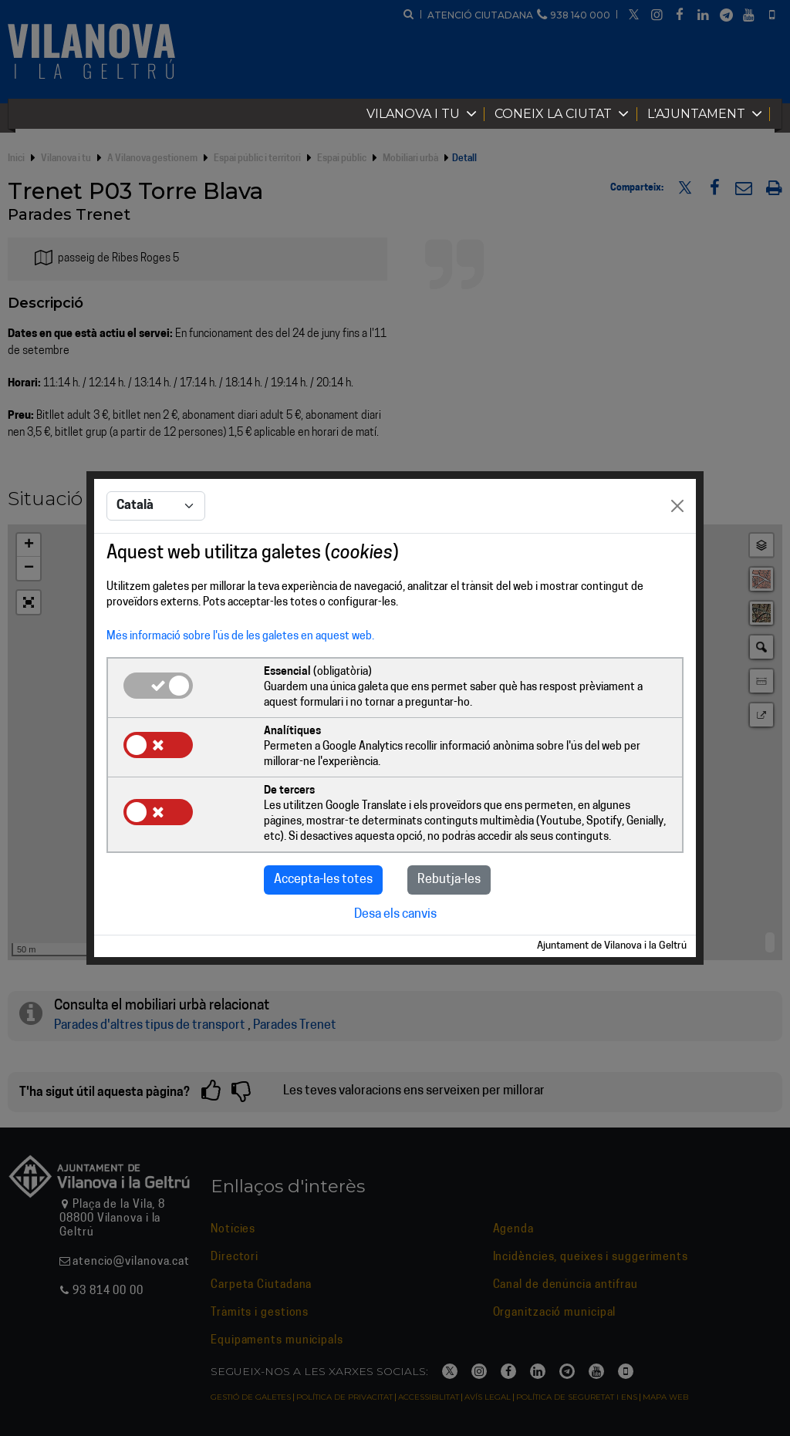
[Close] (677, 506)
